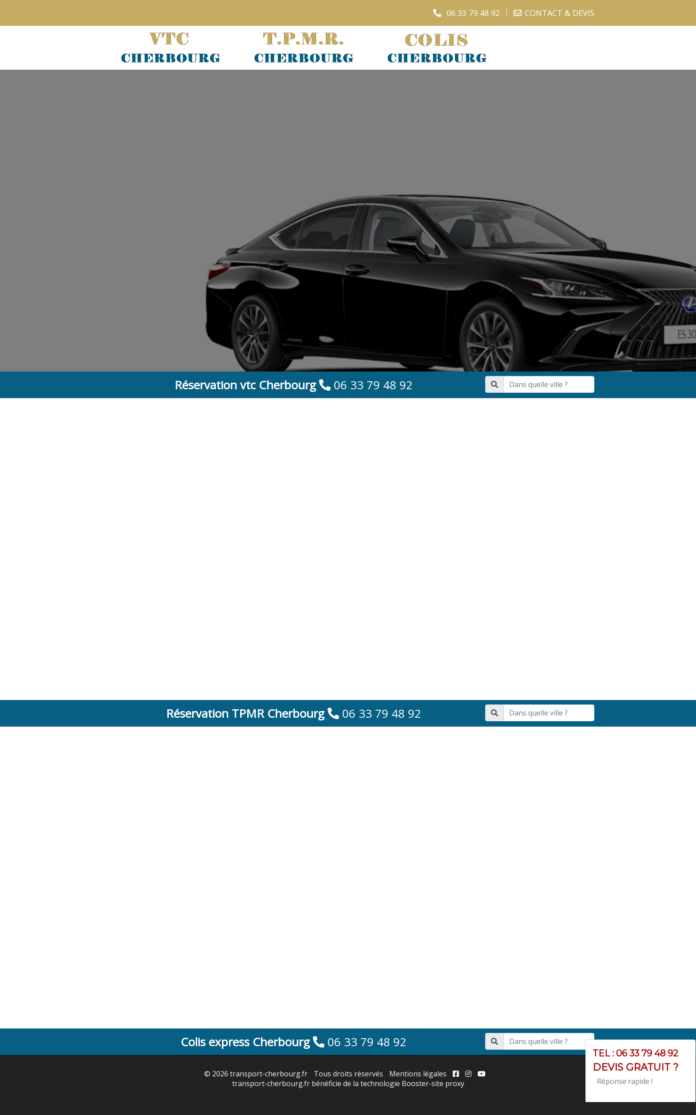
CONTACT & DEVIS (559, 13)
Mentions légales (418, 1074)
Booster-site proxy (433, 1083)
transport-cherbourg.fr (269, 1074)
